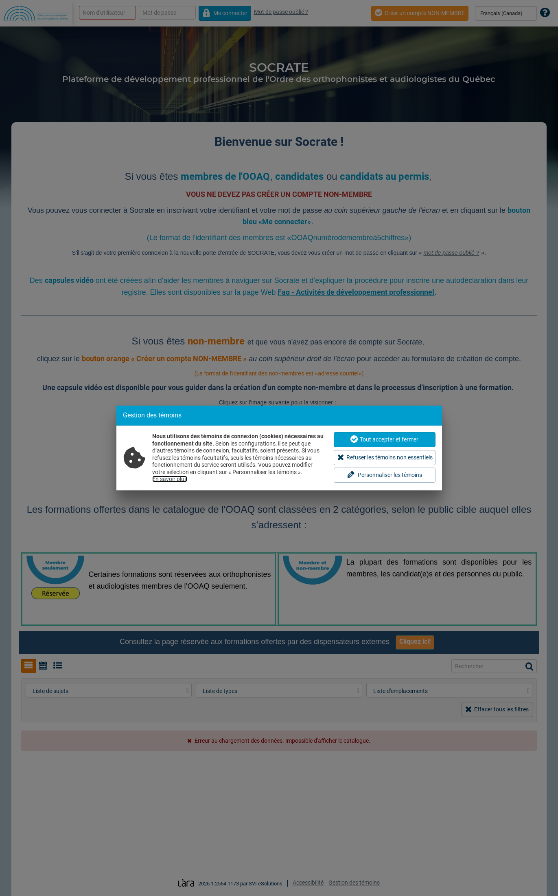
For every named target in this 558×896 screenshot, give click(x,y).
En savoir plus (169, 479)
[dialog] (279, 448)
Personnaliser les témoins (384, 474)
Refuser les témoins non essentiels (385, 457)
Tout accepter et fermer (384, 439)
